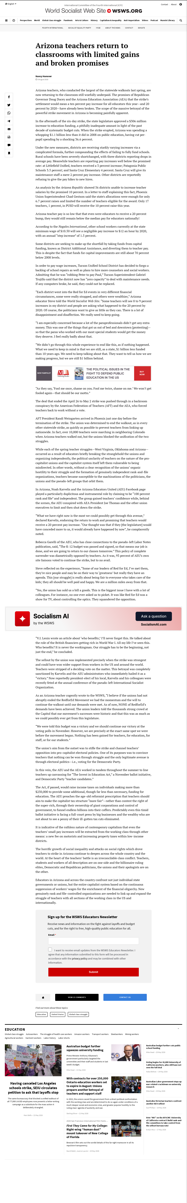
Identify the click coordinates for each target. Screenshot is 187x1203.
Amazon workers (81, 1034)
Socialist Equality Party (79, 28)
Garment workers (33, 1038)
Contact (164, 4)
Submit (93, 972)
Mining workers (132, 1034)
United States (58, 1014)
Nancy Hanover (44, 76)
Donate (141, 28)
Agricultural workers (14, 1038)
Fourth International (52, 28)
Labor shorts (64, 1038)
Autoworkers (32, 1034)
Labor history (50, 1038)
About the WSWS (112, 28)
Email (51, 935)
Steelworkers (117, 1034)
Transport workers (100, 1034)
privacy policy (79, 958)
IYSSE (98, 28)
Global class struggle (78, 1014)
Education (41, 1014)
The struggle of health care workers (56, 1034)
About (174, 4)
